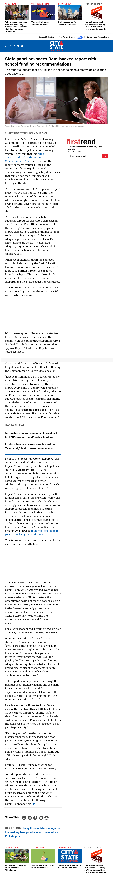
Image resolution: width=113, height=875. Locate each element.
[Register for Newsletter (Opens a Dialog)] (105, 156)
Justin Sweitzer (17, 133)
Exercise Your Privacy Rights (98, 37)
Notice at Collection (46, 37)
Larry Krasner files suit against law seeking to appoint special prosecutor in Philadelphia (33, 832)
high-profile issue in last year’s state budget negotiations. (33, 532)
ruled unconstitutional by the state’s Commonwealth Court (24, 157)
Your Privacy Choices (71, 37)
